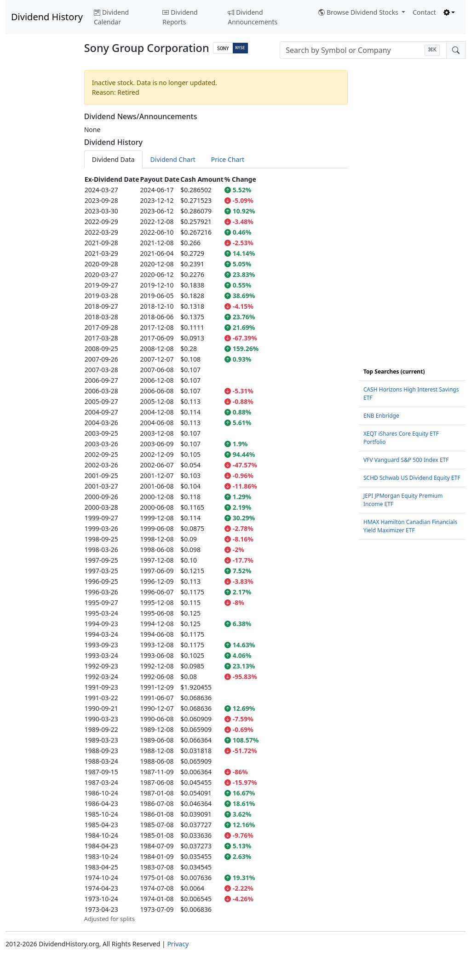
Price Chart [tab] (227, 159)
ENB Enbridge (381, 416)
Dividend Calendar (111, 17)
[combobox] (363, 50)
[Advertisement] (39, 204)
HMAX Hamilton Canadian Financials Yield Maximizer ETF (410, 526)
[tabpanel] (216, 549)
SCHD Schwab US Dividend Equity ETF (411, 478)
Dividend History (47, 17)
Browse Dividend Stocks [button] (359, 12)
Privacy (178, 943)
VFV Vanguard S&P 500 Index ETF (406, 460)
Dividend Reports (179, 17)
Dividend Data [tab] (113, 159)
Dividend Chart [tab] (172, 159)
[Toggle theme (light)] (449, 12)
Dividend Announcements (252, 17)
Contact (424, 12)
